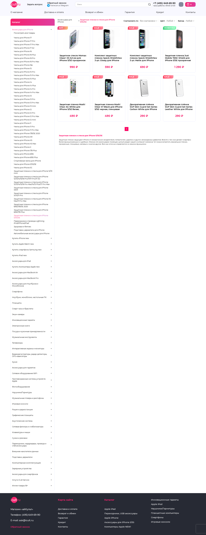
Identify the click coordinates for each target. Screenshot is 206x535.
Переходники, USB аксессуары (120, 513)
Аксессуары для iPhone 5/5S (119, 522)
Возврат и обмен (94, 12)
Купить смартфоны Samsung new (27, 250)
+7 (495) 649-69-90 (164, 3)
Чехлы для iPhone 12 (23, 109)
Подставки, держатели (22, 457)
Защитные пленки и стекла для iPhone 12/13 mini (33, 172)
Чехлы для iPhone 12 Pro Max (26, 116)
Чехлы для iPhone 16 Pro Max (26, 62)
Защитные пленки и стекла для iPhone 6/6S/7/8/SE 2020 (31, 205)
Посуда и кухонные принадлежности (28, 331)
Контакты (190, 12)
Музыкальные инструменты (24, 337)
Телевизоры (17, 343)
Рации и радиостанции (22, 409)
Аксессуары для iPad (21, 261)
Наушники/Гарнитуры (22, 392)
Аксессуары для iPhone (22, 29)
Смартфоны (17, 292)
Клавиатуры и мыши (21, 432)
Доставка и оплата (54, 12)
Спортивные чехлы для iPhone (27, 161)
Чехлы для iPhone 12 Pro (24, 113)
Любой (169, 21)
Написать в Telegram (58, 5)
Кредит (160, 12)
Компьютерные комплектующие (26, 463)
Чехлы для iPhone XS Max (25, 144)
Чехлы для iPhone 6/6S (24, 154)
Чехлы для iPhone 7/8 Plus (25, 150)
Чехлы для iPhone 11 (22, 123)
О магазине (17, 12)
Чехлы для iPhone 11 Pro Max (26, 130)
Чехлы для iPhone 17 (23, 38)
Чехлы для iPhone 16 (23, 51)
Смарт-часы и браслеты (22, 309)
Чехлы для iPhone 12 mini (25, 120)
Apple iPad (110, 509)
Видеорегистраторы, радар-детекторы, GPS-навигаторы (29, 355)
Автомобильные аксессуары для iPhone (31, 233)
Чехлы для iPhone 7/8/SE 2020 (27, 133)
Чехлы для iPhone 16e (23, 65)
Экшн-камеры (18, 314)
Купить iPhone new (20, 238)
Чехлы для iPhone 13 (23, 96)
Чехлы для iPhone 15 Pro (24, 72)
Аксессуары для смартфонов (25, 474)
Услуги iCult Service (20, 480)
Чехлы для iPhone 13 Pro (24, 99)
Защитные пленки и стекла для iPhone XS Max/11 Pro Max (32, 200)
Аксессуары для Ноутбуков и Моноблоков (25, 285)
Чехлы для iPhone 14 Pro (24, 89)
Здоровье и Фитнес (22, 227)
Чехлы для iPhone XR (23, 137)
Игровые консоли (20, 404)
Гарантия (130, 12)
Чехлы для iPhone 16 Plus (25, 55)
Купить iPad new (19, 255)
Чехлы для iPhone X (22, 147)
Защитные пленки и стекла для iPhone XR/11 (31, 189)
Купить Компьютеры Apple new (26, 267)
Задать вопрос (35, 4)
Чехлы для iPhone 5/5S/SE (25, 164)
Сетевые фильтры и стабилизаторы (27, 427)
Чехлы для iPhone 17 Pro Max (26, 44)
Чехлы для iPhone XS (23, 140)
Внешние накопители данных (25, 451)
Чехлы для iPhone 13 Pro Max (26, 103)
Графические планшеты (22, 415)
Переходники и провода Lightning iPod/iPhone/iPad (29, 222)
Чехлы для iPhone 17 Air (24, 48)
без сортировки (147, 21)
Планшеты (16, 303)
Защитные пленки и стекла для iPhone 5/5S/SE (31, 216)
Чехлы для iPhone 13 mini (25, 106)
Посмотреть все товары (24, 33)
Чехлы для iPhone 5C (23, 168)
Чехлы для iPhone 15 (23, 68)
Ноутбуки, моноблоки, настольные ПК (29, 297)
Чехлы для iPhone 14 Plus (25, 85)
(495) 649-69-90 (31, 514)
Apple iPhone (111, 518)
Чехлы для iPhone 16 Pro (24, 58)
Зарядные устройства (21, 468)
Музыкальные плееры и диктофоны (28, 398)
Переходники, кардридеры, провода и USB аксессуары (29, 445)
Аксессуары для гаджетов (23, 368)
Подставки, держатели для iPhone (29, 230)
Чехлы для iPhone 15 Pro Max (26, 75)
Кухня (14, 362)
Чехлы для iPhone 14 (23, 82)
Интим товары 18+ (20, 486)
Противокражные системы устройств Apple (28, 380)
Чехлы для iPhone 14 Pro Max (26, 92)
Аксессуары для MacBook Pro (25, 278)
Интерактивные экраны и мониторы (28, 349)
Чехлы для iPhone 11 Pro (24, 127)
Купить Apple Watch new (23, 244)
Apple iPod (156, 504)
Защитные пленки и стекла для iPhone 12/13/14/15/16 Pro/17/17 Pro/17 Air (31, 178)
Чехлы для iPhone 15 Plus (25, 79)
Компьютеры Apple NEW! (117, 527)
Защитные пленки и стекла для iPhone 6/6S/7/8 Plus (31, 211)
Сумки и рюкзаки (19, 438)
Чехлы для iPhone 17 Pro (24, 41)
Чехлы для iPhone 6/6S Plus (26, 157)
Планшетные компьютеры (165, 513)
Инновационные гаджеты (23, 320)
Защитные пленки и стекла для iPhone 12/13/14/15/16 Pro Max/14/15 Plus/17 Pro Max (32, 183)
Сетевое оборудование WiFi (24, 373)
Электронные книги (21, 326)
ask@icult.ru (26, 520)
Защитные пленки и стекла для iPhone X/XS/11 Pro (31, 194)
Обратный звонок (56, 3)
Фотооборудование (21, 387)
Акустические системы (22, 421)
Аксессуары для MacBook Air (25, 272)
